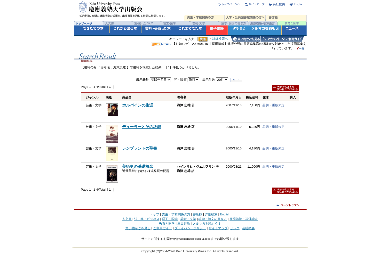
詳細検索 (211, 214)
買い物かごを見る (137, 228)
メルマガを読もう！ (207, 223)
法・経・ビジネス (146, 219)
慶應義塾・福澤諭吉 (244, 219)
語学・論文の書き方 (212, 219)
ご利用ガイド (162, 228)
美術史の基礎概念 (137, 166)
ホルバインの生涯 (137, 105)
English (225, 214)
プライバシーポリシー (190, 228)
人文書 (127, 219)
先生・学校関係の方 (176, 214)
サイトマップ (218, 228)
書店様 (197, 214)
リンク (234, 228)
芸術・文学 (188, 219)
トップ (154, 214)
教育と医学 (167, 223)
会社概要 (248, 228)
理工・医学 (170, 219)
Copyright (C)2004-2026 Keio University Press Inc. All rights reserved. (190, 251)
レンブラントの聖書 (139, 148)
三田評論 (183, 223)
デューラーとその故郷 (141, 127)
